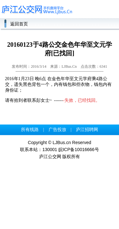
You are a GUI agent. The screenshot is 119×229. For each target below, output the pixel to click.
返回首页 (19, 24)
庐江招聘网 (87, 129)
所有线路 (30, 129)
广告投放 (57, 129)
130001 (49, 149)
